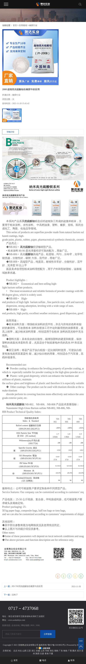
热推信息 (6, 625)
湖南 (56, 651)
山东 (43, 651)
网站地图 (25, 625)
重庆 (74, 651)
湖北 (52, 651)
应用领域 (23, 25)
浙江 (33, 651)
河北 (20, 651)
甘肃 (42, 654)
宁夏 (51, 654)
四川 (79, 651)
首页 (15, 25)
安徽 (38, 651)
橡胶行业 (33, 25)
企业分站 (16, 625)
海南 (65, 651)
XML (38, 625)
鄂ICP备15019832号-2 (56, 645)
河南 (47, 651)
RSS (32, 625)
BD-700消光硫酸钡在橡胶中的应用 (27, 586)
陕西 (37, 654)
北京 (15, 651)
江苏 (29, 651)
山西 (24, 651)
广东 (61, 651)
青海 (47, 654)
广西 (70, 651)
